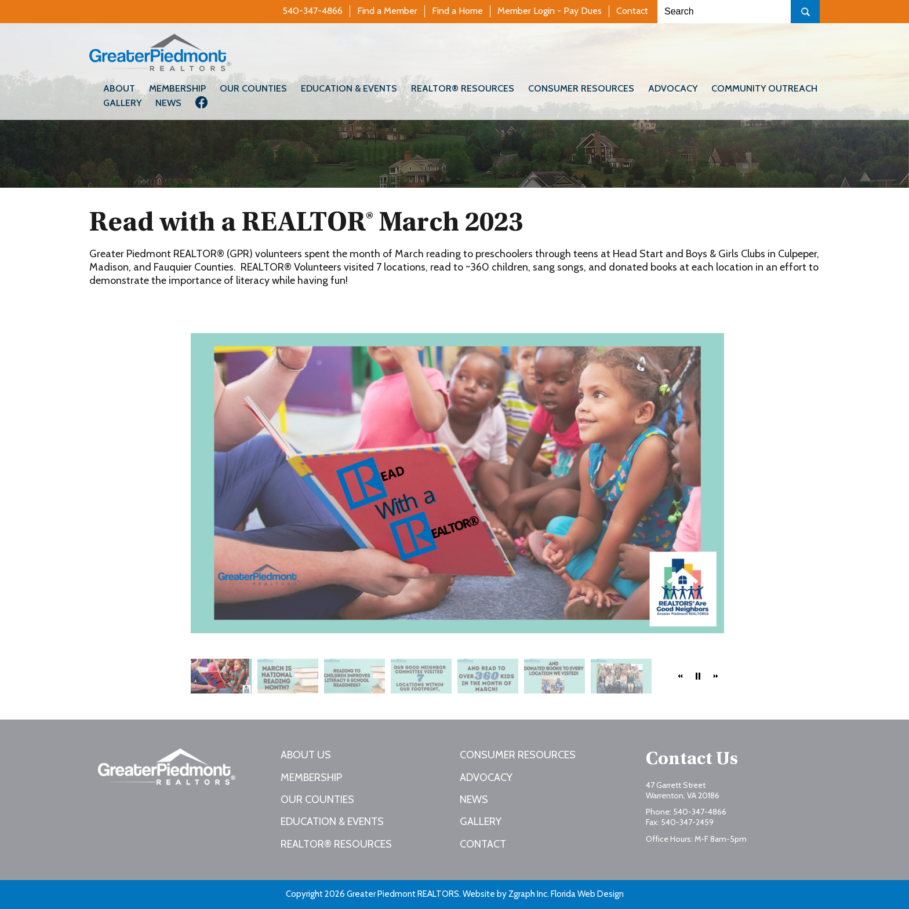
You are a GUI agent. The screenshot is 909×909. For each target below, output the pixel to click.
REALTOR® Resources (462, 88)
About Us (306, 755)
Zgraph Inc (527, 894)
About (119, 88)
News (168, 102)
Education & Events (349, 88)
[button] (680, 676)
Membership (177, 88)
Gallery (122, 102)
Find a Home (457, 10)
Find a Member (387, 10)
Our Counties (253, 88)
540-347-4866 (312, 10)
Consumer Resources (581, 88)
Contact (632, 10)
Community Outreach (764, 88)
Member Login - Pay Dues (549, 10)
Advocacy (672, 88)
